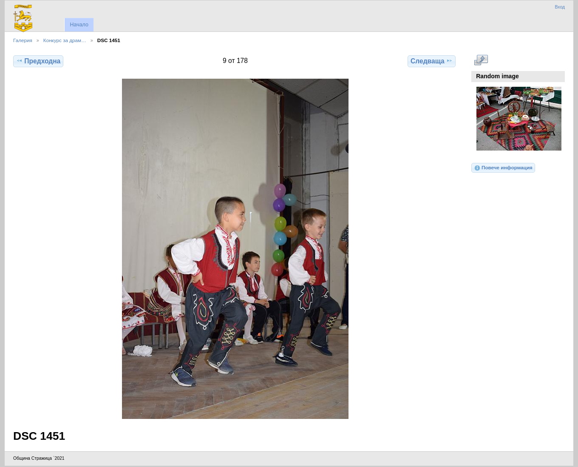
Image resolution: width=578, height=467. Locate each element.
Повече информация (503, 168)
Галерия (22, 40)
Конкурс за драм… (64, 40)
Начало (79, 25)
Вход (560, 7)
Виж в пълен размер (481, 60)
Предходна (38, 61)
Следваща (432, 61)
